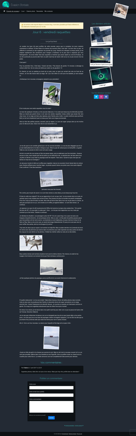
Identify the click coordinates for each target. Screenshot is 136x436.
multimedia (65, 433)
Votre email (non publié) (36, 392)
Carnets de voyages (12, 11)
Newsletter (39, 11)
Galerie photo (31, 11)
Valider (51, 418)
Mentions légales (72, 433)
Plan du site (79, 433)
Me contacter (49, 11)
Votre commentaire (35, 399)
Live (22, 11)
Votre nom (32, 384)
